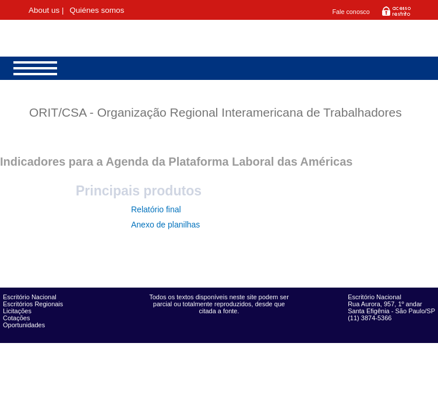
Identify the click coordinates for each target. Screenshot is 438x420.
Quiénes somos (96, 10)
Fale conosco (350, 11)
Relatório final (156, 209)
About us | (46, 10)
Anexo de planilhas (165, 224)
